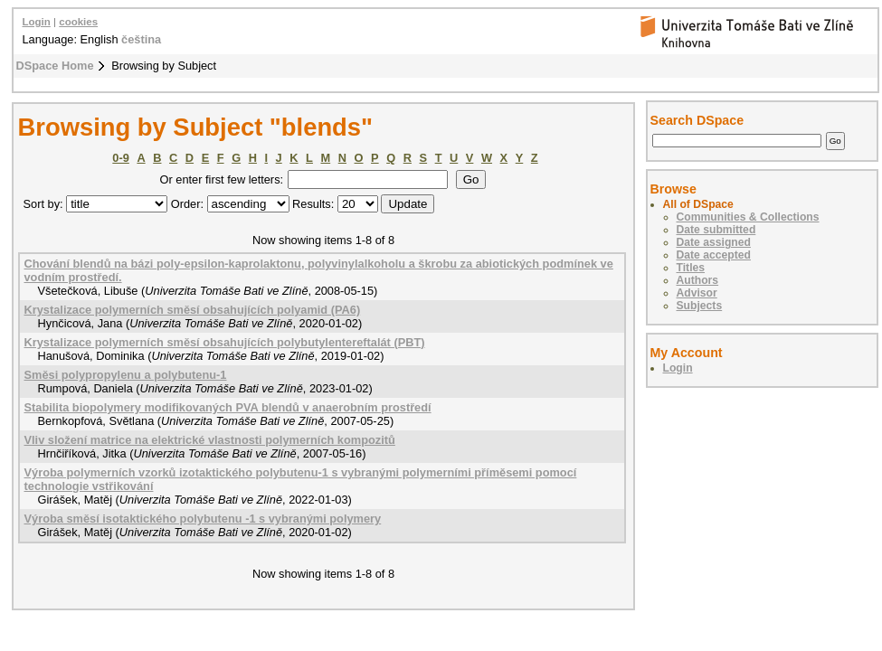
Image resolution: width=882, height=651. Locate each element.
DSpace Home (55, 65)
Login (37, 21)
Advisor (697, 293)
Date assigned (714, 242)
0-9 (120, 158)
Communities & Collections (748, 217)
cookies (78, 21)
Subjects (700, 305)
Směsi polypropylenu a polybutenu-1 (125, 375)
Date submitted (716, 229)
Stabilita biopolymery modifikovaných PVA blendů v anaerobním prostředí (228, 407)
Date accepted (714, 255)
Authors (698, 280)
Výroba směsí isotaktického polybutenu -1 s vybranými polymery (203, 518)
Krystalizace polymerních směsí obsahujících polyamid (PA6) (192, 309)
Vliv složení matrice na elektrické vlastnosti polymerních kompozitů (209, 440)
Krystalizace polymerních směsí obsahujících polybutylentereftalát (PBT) (224, 342)
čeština (141, 39)
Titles (691, 267)
